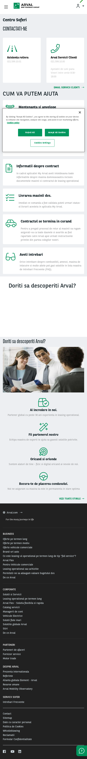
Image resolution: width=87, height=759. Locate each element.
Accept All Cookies (57, 132)
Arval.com (12, 512)
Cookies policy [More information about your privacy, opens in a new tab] (13, 123)
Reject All (30, 132)
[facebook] (4, 752)
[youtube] (12, 752)
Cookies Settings (42, 143)
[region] (43, 130)
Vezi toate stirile (71, 498)
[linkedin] (20, 752)
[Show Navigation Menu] (6, 7)
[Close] (80, 112)
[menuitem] (80, 5)
